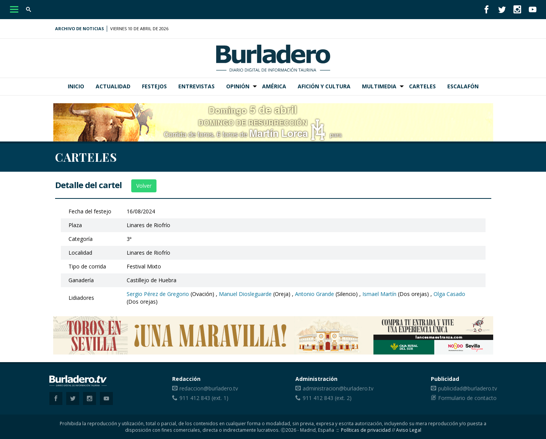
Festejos (154, 86)
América (274, 86)
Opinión (237, 86)
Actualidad (113, 86)
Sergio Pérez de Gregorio (158, 294)
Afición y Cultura (324, 86)
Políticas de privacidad (366, 430)
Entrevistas (196, 86)
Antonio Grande (314, 294)
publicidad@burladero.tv (467, 388)
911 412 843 (194, 398)
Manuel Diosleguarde (245, 294)
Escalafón (463, 86)
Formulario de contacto (467, 398)
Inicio (76, 86)
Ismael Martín (379, 294)
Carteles (422, 86)
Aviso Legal (408, 430)
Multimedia (379, 86)
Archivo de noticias (79, 28)
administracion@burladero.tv (338, 388)
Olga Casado (449, 294)
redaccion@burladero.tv (208, 388)
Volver (144, 185)
